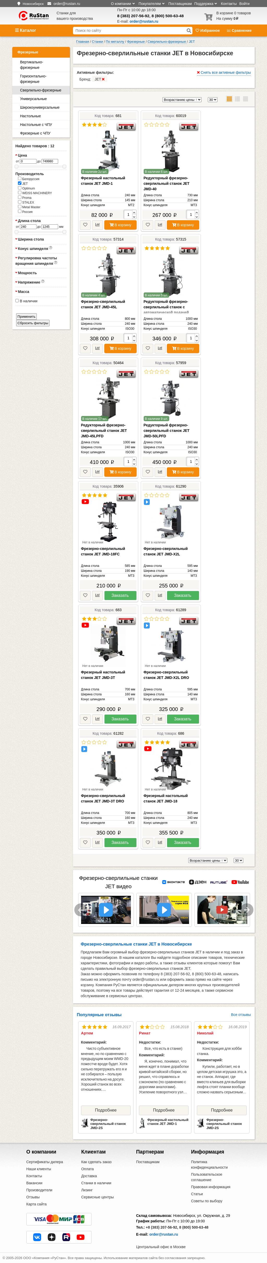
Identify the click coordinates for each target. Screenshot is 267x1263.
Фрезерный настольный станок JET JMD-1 (168, 1122)
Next (246, 909)
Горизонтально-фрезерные (33, 79)
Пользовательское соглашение (206, 1177)
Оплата (87, 1169)
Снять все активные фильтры (224, 72)
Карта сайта (36, 1204)
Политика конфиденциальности (209, 1164)
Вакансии (34, 1183)
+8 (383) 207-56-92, (162, 1227)
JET (23, 183)
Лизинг (87, 1190)
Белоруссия (28, 179)
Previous (80, 909)
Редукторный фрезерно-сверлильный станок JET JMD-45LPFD (104, 430)
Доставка (89, 1176)
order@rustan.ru (163, 1234)
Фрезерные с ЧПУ (35, 133)
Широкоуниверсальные (39, 107)
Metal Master (29, 207)
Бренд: (93, 79)
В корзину (120, 225)
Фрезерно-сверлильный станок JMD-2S (108, 1124)
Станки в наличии (96, 1183)
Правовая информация (210, 1187)
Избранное (208, 30)
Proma (25, 197)
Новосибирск (33, 4)
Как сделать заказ (96, 1162)
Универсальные (33, 99)
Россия (25, 212)
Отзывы (33, 1197)
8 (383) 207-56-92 (133, 16)
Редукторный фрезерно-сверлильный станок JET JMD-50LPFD (167, 430)
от (17, 161)
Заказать (120, 595)
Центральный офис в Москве (161, 1247)
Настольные (30, 116)
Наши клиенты (38, 1169)
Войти (244, 4)
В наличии (26, 301)
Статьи (197, 1194)
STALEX (26, 202)
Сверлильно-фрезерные (40, 90)
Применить (26, 316)
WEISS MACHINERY (35, 193)
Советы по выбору (206, 1201)
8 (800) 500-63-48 (167, 16)
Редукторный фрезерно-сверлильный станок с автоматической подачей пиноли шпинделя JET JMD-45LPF (169, 312)
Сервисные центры (97, 1197)
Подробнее (106, 1110)
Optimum (26, 188)
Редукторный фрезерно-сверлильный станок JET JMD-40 (167, 183)
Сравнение (239, 30)
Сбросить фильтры (32, 323)
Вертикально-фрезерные (31, 65)
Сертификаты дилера (44, 1162)
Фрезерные (27, 52)
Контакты (228, 4)
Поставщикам (180, 4)
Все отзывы (241, 1015)
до (39, 161)
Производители (39, 1190)
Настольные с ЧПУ (36, 124)
